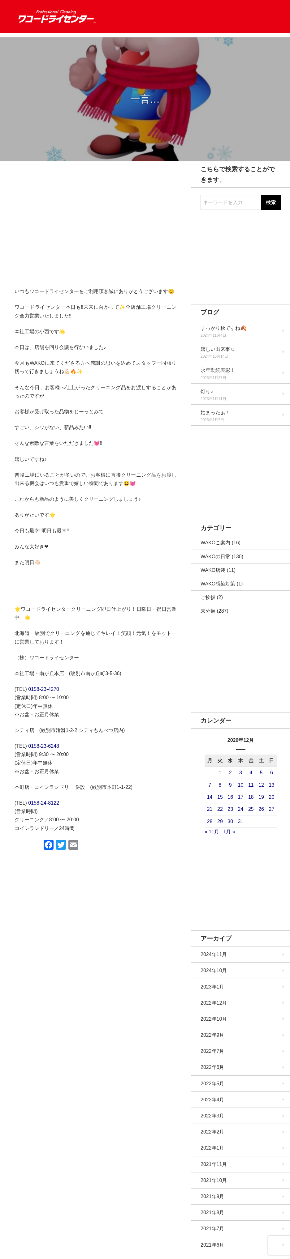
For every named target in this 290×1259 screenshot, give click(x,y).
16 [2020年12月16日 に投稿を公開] (230, 797)
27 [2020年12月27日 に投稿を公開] (271, 809)
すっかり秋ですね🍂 (223, 328)
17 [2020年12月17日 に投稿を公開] (241, 797)
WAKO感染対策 (218, 583)
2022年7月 (212, 1051)
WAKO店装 (213, 570)
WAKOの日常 (215, 556)
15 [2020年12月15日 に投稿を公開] (220, 797)
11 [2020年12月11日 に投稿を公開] (251, 785)
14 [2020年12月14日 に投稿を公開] (210, 797)
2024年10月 (214, 970)
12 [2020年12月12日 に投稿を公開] (261, 785)
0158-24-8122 (43, 803)
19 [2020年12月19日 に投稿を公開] (261, 797)
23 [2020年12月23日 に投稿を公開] (230, 809)
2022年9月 (212, 1035)
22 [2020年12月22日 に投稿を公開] (220, 809)
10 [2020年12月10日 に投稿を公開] (241, 785)
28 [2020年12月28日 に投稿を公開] (210, 821)
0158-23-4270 (43, 689)
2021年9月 (212, 1196)
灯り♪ (207, 391)
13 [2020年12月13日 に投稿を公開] (271, 785)
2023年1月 (212, 986)
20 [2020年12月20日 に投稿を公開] (271, 797)
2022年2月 (212, 1131)
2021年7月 (212, 1228)
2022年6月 (212, 1067)
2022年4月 (212, 1099)
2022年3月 (212, 1115)
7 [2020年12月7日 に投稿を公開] (209, 785)
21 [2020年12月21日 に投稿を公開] (210, 809)
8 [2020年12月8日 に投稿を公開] (220, 785)
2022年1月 (212, 1148)
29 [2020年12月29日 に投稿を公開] (220, 821)
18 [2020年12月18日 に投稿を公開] (251, 797)
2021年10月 (214, 1180)
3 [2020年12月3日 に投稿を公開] (240, 772)
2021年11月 (214, 1164)
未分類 (208, 611)
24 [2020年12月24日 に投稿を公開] (241, 809)
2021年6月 (212, 1245)
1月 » (229, 831)
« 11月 (212, 831)
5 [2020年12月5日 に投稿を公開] (261, 772)
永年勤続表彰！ (218, 370)
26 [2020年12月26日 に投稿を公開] (261, 809)
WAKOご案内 (215, 542)
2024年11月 (214, 954)
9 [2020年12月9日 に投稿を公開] (230, 785)
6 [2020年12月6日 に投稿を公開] (271, 772)
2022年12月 (214, 1003)
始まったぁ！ (215, 412)
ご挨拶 (208, 597)
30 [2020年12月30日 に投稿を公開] (230, 821)
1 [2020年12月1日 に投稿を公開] (220, 772)
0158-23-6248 (43, 746)
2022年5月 (212, 1083)
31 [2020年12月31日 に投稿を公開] (241, 821)
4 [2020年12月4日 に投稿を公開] (250, 772)
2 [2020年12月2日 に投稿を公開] (230, 772)
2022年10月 (214, 1019)
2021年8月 (212, 1212)
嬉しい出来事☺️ (218, 349)
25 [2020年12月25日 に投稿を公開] (251, 809)
